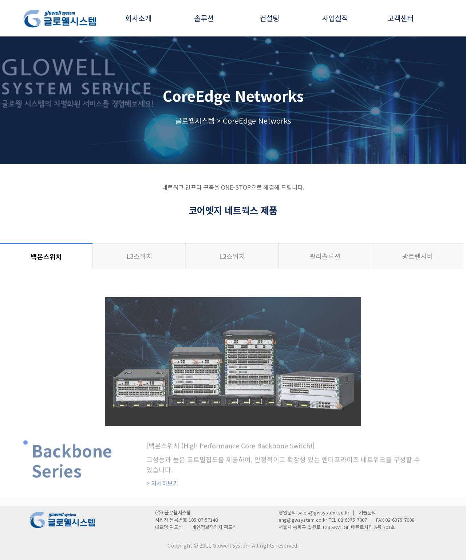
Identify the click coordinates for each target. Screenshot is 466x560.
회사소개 (138, 18)
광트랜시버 (417, 256)
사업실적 (335, 18)
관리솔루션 (324, 256)
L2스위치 (232, 256)
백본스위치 (46, 256)
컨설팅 (269, 18)
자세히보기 (162, 505)
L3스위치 (139, 256)
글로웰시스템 (194, 120)
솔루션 (204, 18)
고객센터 (400, 18)
